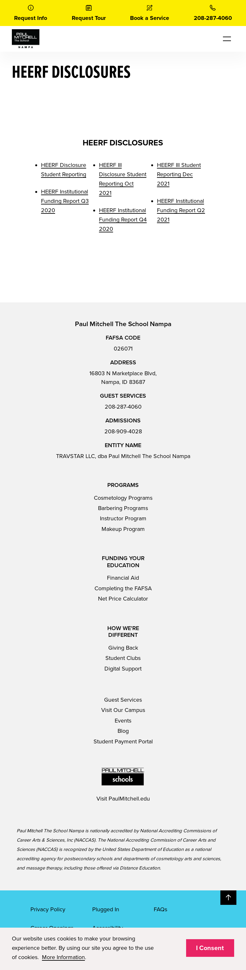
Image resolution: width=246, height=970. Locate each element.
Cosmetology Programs (123, 497)
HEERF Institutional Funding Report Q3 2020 (65, 201)
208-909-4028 (123, 431)
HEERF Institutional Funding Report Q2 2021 (181, 210)
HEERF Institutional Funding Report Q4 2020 (123, 219)
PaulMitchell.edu (129, 798)
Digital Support (123, 668)
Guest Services (123, 699)
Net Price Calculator (123, 598)
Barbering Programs (123, 508)
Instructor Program (123, 518)
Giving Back (123, 647)
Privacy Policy (47, 909)
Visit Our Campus (123, 710)
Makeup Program (123, 529)
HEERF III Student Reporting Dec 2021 (179, 174)
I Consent (210, 948)
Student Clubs (123, 658)
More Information (63, 957)
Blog (123, 730)
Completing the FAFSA (123, 588)
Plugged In (105, 909)
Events (123, 720)
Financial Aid (123, 577)
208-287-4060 (123, 406)
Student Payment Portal (123, 741)
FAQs (160, 909)
